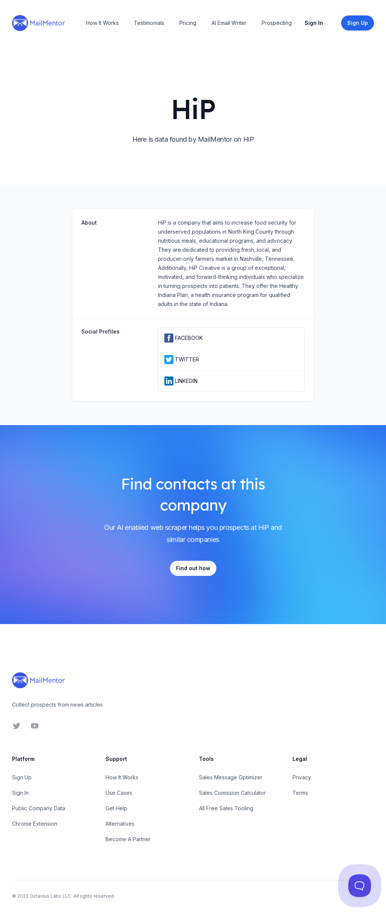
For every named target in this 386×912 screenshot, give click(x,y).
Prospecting (277, 23)
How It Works (102, 23)
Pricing (187, 23)
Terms (300, 793)
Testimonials (149, 23)
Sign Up (22, 777)
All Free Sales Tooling (226, 808)
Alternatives (120, 823)
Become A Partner (128, 839)
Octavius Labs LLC (50, 896)
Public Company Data (38, 808)
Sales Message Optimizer (230, 777)
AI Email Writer (229, 23)
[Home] (38, 23)
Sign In (314, 23)
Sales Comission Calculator (232, 793)
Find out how (193, 568)
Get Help (116, 808)
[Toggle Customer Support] (359, 885)
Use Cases (119, 793)
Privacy (302, 777)
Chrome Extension (34, 823)
